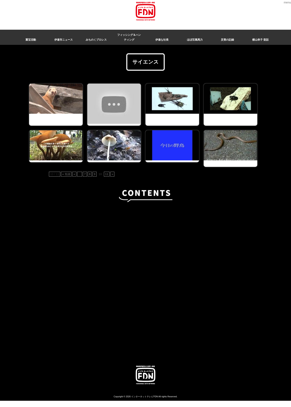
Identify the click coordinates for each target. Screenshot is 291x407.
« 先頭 (66, 174)
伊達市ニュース (63, 39)
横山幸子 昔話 (260, 39)
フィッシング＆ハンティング (129, 37)
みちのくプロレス (96, 39)
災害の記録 (227, 39)
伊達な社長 (162, 39)
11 (106, 174)
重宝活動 (30, 39)
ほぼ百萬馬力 (195, 39)
